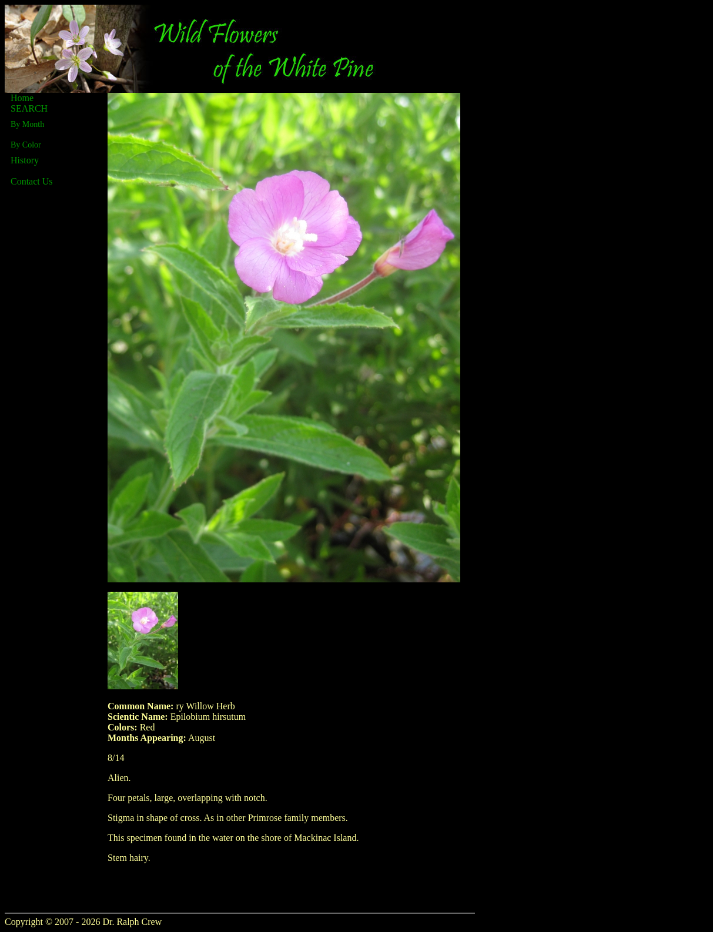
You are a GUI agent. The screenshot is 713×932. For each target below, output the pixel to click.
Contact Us (32, 181)
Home (22, 98)
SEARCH (29, 108)
